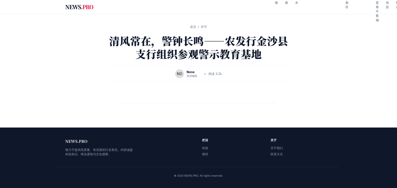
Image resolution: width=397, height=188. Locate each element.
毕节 (204, 27)
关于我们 (277, 148)
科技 (205, 148)
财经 (205, 154)
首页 (193, 27)
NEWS (79, 6)
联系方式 (277, 154)
